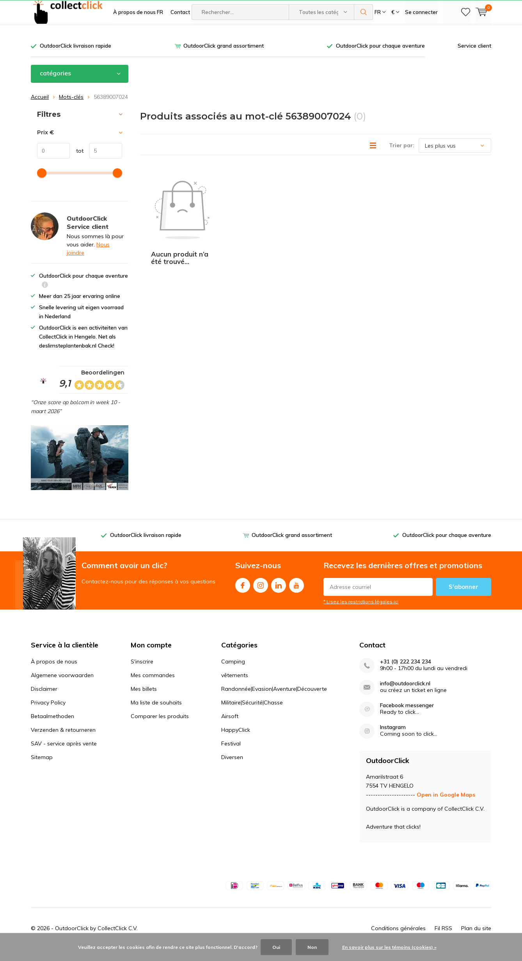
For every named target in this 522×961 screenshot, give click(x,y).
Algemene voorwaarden (62, 686)
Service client (474, 57)
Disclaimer (44, 700)
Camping (233, 673)
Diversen (232, 768)
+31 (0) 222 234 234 (405, 673)
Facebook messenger (407, 717)
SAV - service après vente (64, 755)
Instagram (260, 595)
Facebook (242, 595)
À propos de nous (54, 673)
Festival (231, 755)
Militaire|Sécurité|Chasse (252, 714)
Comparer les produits (160, 727)
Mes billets (144, 700)
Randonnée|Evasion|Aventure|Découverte (274, 700)
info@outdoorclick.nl (405, 695)
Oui (276, 947)
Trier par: (401, 156)
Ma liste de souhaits (156, 714)
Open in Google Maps (446, 806)
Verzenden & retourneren (63, 741)
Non (312, 947)
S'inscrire (142, 673)
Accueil (40, 108)
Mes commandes (153, 686)
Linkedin (278, 595)
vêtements (234, 686)
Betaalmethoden (52, 727)
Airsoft (229, 727)
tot (76, 162)
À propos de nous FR (138, 35)
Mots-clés (71, 108)
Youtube (296, 595)
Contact (180, 35)
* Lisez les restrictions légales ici (360, 613)
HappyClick (235, 741)
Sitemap (42, 768)
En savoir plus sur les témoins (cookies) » (389, 947)
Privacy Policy (48, 714)
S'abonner (463, 598)
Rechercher (363, 35)
